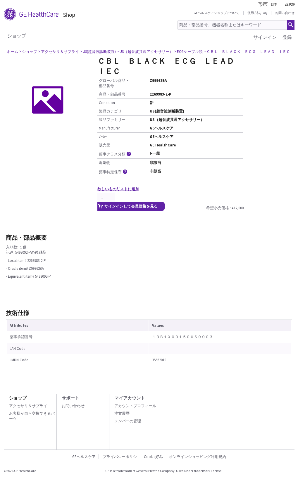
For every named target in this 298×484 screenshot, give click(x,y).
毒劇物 (104, 162)
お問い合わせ (284, 13)
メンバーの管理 (127, 421)
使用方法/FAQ (257, 13)
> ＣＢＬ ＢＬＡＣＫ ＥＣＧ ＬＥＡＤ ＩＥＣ (247, 51)
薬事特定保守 (113, 172)
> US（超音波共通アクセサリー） (145, 51)
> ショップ (28, 51)
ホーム (12, 51)
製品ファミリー (112, 119)
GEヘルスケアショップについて (217, 13)
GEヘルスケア (84, 456)
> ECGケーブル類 (188, 51)
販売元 (104, 145)
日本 (274, 4)
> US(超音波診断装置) (98, 51)
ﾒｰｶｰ (103, 136)
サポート (70, 398)
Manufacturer (109, 128)
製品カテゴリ (110, 111)
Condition (107, 102)
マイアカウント (129, 398)
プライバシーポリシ (120, 456)
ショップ (16, 36)
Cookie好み (153, 456)
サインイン (265, 37)
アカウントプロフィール (135, 405)
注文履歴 (122, 413)
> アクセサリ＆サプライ (58, 51)
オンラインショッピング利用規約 (197, 456)
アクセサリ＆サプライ (28, 405)
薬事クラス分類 (115, 154)
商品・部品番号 (112, 94)
